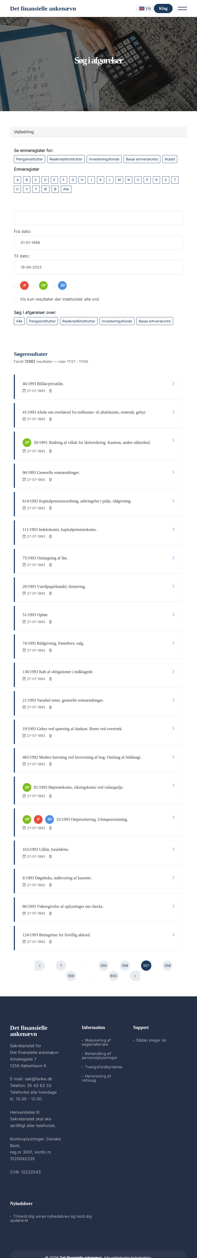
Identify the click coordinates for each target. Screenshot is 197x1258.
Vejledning (24, 131)
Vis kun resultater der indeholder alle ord (59, 299)
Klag (163, 8)
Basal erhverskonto (142, 159)
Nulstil (170, 159)
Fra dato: (22, 231)
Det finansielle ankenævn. (81, 1240)
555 (104, 948)
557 (146, 948)
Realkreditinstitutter (66, 159)
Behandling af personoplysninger (99, 1038)
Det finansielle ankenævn (43, 8)
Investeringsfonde (104, 159)
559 (71, 958)
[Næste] (135, 958)
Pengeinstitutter (29, 159)
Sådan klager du (151, 1023)
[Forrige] (40, 948)
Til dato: (22, 256)
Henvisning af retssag (96, 1060)
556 (125, 948)
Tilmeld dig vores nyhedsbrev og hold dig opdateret (51, 1201)
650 (113, 958)
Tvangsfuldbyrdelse (103, 1049)
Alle (66, 189)
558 (167, 948)
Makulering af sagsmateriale (96, 1025)
